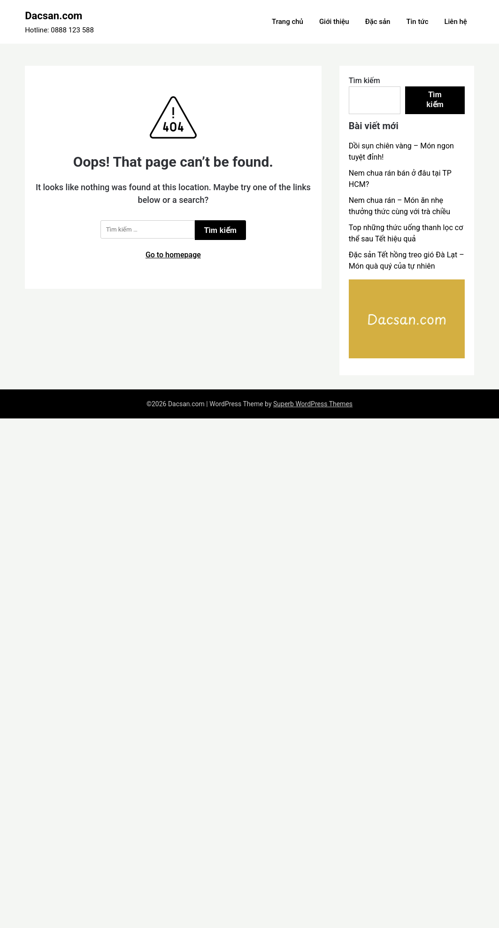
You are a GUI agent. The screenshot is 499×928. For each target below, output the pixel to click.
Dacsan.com (53, 16)
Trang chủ (287, 21)
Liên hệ (455, 21)
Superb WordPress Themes (313, 404)
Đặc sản (378, 21)
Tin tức (417, 21)
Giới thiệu (334, 21)
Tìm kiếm (364, 80)
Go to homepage (173, 254)
